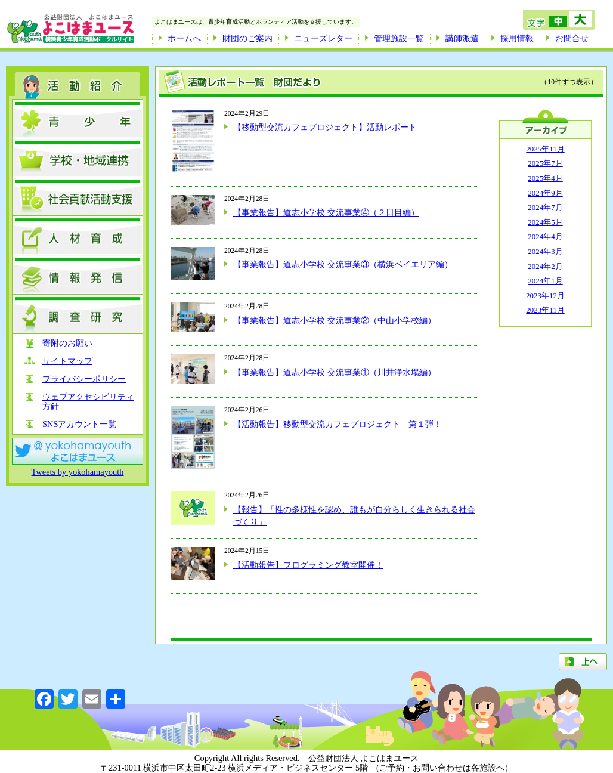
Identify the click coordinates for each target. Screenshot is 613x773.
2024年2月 (545, 266)
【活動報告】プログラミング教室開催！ (308, 565)
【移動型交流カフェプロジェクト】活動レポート (325, 127)
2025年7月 (545, 163)
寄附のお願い (67, 343)
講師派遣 (462, 38)
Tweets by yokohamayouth (78, 472)
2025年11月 (545, 148)
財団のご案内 (247, 38)
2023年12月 (545, 295)
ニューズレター (323, 38)
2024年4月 (545, 236)
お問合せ (572, 38)
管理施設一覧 (399, 38)
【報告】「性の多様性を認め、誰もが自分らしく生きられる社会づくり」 (354, 516)
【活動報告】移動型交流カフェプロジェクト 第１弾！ (337, 424)
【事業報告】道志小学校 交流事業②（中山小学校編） (334, 320)
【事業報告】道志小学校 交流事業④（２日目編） (326, 212)
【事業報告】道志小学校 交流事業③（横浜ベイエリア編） (343, 264)
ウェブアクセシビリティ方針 (88, 401)
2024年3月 (545, 251)
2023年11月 (545, 309)
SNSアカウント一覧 (79, 424)
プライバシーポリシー (84, 379)
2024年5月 (545, 222)
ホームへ (184, 38)
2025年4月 (545, 178)
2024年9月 (545, 192)
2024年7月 (545, 207)
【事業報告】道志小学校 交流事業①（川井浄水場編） (334, 372)
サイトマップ (67, 361)
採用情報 (517, 38)
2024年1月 (545, 280)
